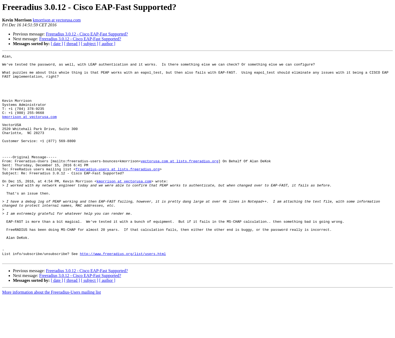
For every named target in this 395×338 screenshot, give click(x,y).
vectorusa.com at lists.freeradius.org (179, 182)
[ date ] (57, 43)
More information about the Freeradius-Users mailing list (51, 333)
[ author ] (107, 43)
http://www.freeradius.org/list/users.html (123, 294)
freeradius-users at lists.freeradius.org (118, 192)
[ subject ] (89, 43)
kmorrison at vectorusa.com (57, 20)
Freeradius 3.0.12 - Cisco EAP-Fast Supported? (87, 34)
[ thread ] (72, 43)
